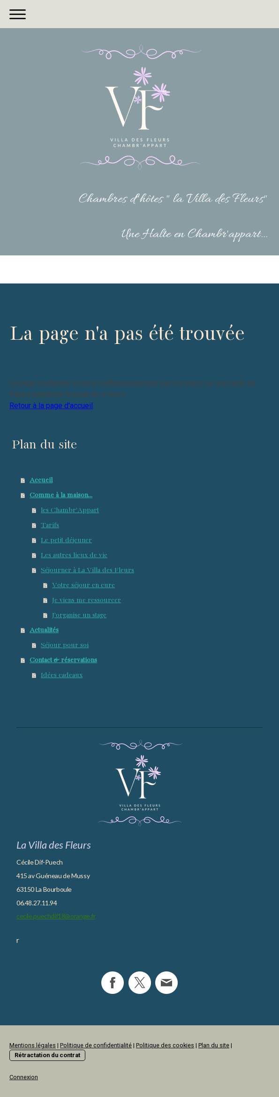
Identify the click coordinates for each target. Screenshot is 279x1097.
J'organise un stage (79, 615)
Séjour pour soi (65, 645)
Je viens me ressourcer (86, 600)
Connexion (23, 1077)
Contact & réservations (63, 660)
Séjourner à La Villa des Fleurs (87, 570)
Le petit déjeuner (66, 540)
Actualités (44, 630)
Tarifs (50, 525)
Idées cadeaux (62, 675)
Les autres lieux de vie (74, 555)
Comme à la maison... (61, 495)
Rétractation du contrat (47, 1055)
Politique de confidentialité (96, 1045)
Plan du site (213, 1045)
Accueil (41, 480)
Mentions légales (32, 1045)
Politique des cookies (165, 1045)
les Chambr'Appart (70, 510)
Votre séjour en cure (83, 585)
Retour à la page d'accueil (51, 405)
